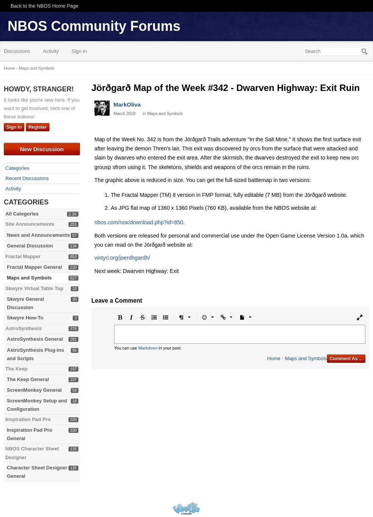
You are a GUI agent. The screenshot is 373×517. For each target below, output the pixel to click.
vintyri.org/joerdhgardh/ (122, 258)
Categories (17, 168)
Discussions (17, 51)
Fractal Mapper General (34, 267)
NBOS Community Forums (94, 26)
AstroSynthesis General (35, 339)
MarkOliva (127, 104)
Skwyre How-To (25, 318)
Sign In (79, 51)
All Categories (21, 214)
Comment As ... (346, 358)
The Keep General (28, 379)
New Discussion (42, 149)
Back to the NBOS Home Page (44, 6)
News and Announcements (38, 235)
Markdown (148, 348)
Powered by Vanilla (186, 508)
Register (38, 127)
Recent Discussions (27, 178)
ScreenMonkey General (34, 390)
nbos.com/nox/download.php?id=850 (138, 222)
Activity (51, 51)
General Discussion (30, 246)
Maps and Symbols (29, 278)
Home (274, 358)
